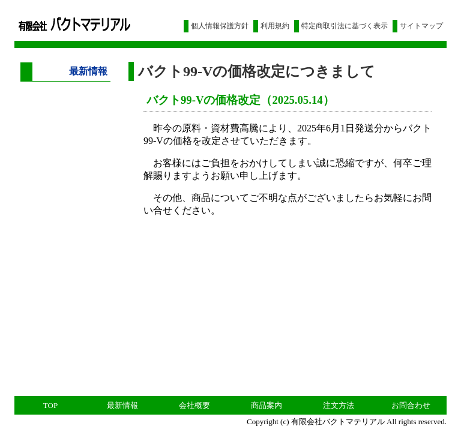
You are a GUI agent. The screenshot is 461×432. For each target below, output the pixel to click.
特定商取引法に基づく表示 (344, 26)
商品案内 (266, 405)
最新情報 (122, 405)
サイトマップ (421, 26)
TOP (50, 405)
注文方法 (338, 405)
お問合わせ (410, 405)
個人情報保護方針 (220, 26)
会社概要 (194, 405)
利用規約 (275, 26)
